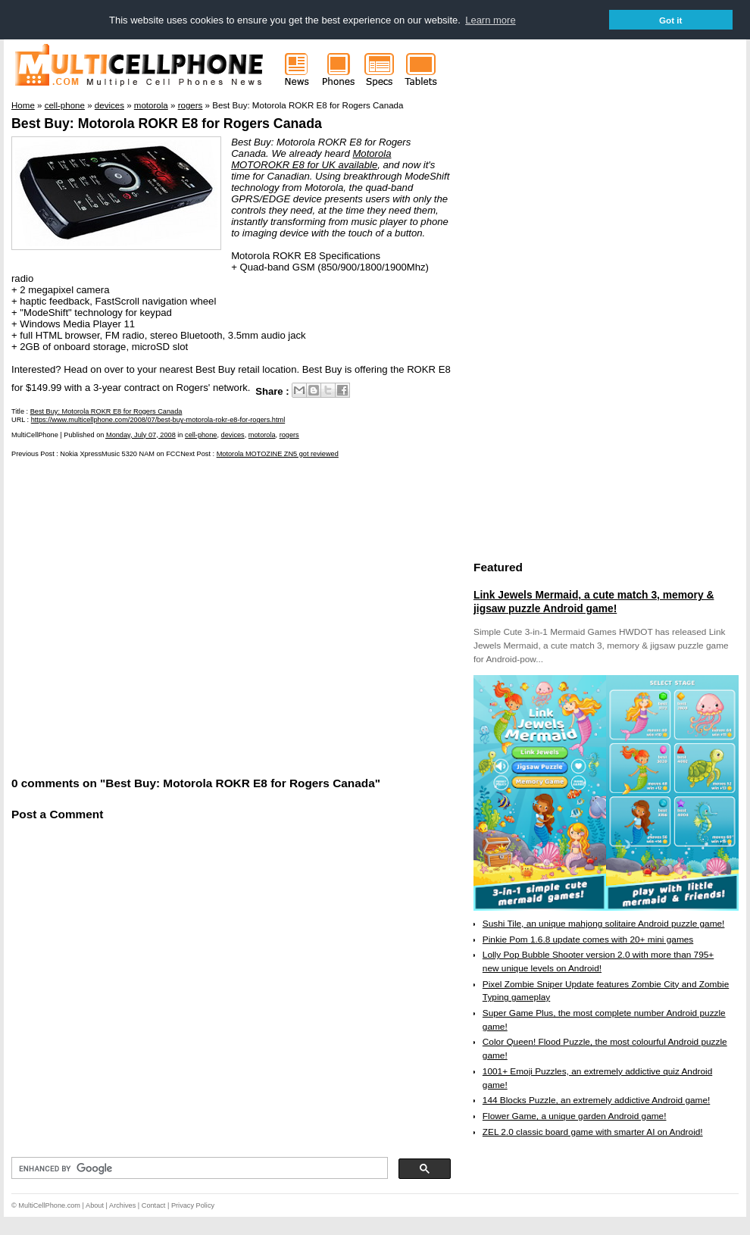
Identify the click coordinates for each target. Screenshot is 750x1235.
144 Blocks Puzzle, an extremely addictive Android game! (596, 1100)
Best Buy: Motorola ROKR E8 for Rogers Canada (166, 123)
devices (233, 435)
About (95, 1205)
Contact (154, 1205)
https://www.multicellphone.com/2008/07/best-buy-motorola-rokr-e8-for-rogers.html (158, 420)
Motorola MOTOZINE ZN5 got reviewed (278, 454)
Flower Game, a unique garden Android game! (575, 1116)
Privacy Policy (192, 1205)
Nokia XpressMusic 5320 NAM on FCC (120, 454)
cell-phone (201, 435)
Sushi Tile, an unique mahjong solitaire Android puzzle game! (604, 923)
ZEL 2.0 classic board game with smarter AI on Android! (593, 1132)
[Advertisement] (146, 616)
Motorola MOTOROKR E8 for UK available (311, 159)
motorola (262, 435)
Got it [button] (671, 20)
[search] (198, 1168)
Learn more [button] (490, 20)
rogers (289, 435)
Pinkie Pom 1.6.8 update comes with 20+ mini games (588, 939)
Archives (122, 1205)
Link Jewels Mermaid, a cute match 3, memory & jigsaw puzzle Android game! (593, 601)
